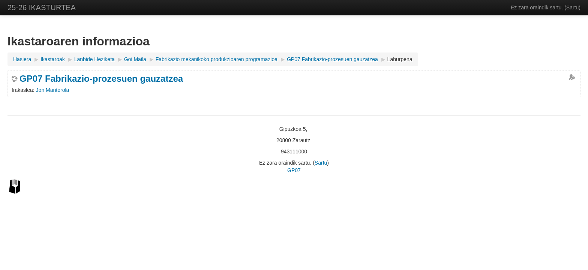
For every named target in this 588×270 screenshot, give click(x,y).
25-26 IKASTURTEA (42, 7)
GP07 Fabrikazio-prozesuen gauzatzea (101, 78)
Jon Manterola (52, 90)
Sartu (572, 7)
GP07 (294, 170)
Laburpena (399, 59)
